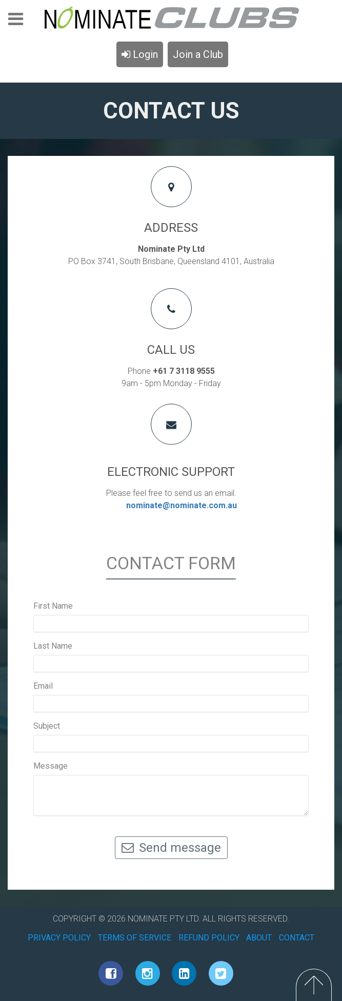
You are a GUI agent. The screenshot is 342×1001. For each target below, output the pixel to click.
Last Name (52, 646)
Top (314, 985)
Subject (46, 726)
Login (140, 54)
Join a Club (198, 54)
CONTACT (296, 938)
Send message (171, 847)
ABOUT (259, 938)
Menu (15, 22)
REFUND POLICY (208, 938)
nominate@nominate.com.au (181, 505)
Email (43, 686)
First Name (53, 606)
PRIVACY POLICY (59, 938)
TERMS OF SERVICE (134, 938)
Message (50, 766)
